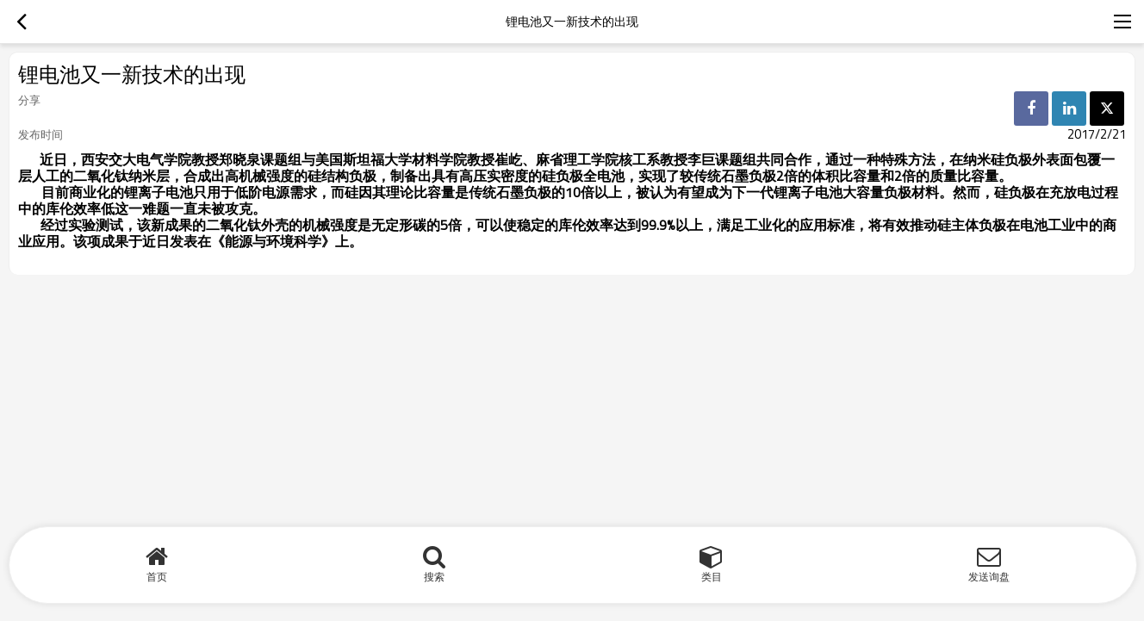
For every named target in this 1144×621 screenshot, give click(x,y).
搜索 (434, 576)
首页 (156, 576)
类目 (711, 576)
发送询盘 (989, 576)
